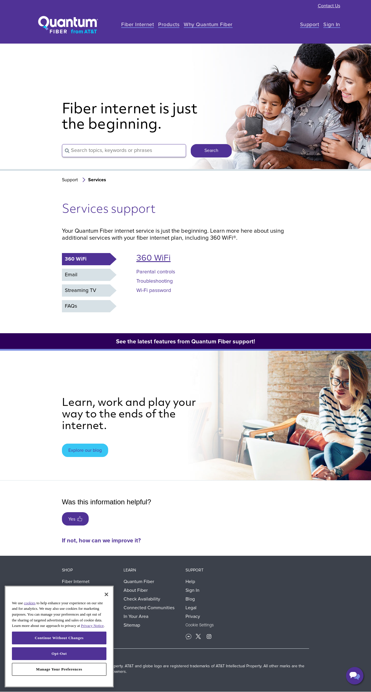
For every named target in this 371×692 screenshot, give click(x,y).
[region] (59, 636)
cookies (29, 603)
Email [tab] (71, 274)
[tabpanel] (209, 278)
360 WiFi (153, 258)
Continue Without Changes (59, 638)
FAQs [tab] (71, 306)
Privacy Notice (92, 625)
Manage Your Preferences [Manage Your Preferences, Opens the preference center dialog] (59, 669)
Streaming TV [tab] (80, 290)
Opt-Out (59, 653)
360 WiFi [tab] (76, 259)
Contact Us (329, 5)
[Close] (106, 594)
